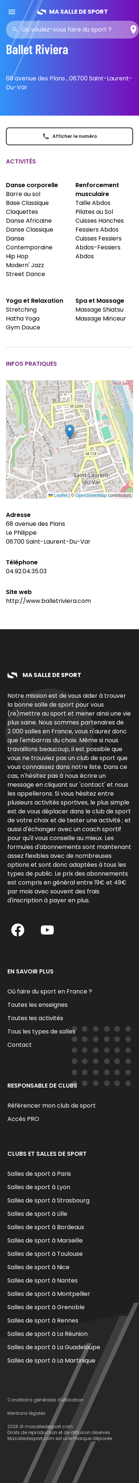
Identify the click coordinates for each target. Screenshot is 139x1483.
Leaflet (57, 495)
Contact (19, 1045)
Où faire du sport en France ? (49, 991)
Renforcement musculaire (97, 189)
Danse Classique (29, 229)
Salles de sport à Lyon (38, 1187)
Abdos (84, 256)
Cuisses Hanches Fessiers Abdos (99, 225)
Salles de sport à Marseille (45, 1240)
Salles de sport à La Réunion (47, 1334)
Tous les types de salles (41, 1031)
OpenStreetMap (91, 495)
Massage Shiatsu (99, 309)
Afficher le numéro (69, 136)
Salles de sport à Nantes (42, 1280)
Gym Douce (23, 327)
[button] (69, 431)
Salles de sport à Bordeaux (45, 1227)
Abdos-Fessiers (98, 247)
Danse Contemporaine (29, 243)
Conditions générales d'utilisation (45, 1400)
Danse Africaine (29, 220)
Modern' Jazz (25, 265)
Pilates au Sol (94, 212)
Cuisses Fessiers (98, 238)
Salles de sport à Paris (39, 1174)
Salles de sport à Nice (38, 1267)
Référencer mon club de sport (51, 1105)
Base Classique (27, 203)
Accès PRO (23, 1119)
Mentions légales (26, 1413)
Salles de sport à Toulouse (45, 1254)
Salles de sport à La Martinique (51, 1360)
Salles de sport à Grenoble (46, 1307)
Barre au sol (23, 194)
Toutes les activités (35, 1018)
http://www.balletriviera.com (48, 601)
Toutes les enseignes (37, 1005)
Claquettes (22, 212)
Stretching (21, 309)
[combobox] (74, 29)
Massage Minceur (100, 318)
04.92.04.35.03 (26, 571)
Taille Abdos (93, 203)
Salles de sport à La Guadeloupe (53, 1347)
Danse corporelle (32, 185)
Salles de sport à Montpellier (48, 1294)
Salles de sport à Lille (37, 1214)
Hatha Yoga (23, 318)
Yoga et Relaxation (34, 300)
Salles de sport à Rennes (42, 1320)
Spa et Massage (99, 300)
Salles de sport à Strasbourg (48, 1200)
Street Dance (25, 274)
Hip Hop (17, 256)
